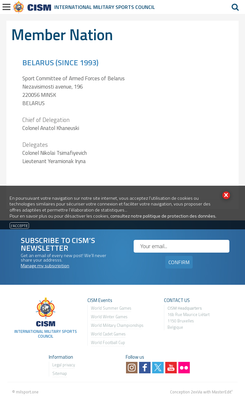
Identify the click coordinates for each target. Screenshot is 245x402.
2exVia (196, 392)
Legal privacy (63, 365)
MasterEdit (221, 392)
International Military (84, 7)
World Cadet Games (108, 334)
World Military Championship (116, 325)
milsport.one (27, 392)
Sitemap (59, 373)
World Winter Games (109, 316)
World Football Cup (108, 342)
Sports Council (135, 7)
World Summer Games (111, 308)
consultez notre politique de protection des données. (163, 215)
